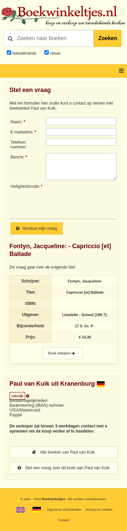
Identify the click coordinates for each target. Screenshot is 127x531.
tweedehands (24, 53)
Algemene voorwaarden (64, 509)
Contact (63, 520)
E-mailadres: (21, 132)
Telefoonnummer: (18, 144)
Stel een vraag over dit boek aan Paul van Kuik (64, 467)
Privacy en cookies (98, 509)
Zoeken (107, 38)
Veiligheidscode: (25, 186)
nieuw (55, 53)
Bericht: (17, 157)
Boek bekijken (63, 353)
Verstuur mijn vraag (36, 228)
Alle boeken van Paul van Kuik (63, 452)
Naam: (16, 122)
